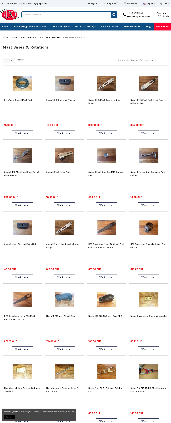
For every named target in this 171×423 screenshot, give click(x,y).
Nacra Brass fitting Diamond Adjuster (148, 316)
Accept (9, 417)
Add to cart (22, 133)
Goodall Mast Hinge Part (58, 172)
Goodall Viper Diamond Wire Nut (20, 244)
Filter (8, 60)
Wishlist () (131, 3)
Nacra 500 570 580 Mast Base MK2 (105, 316)
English (149, 3)
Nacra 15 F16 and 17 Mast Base (60, 316)
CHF (166, 3)
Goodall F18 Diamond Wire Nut (61, 100)
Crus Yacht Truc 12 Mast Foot (18, 100)
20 (164, 60)
